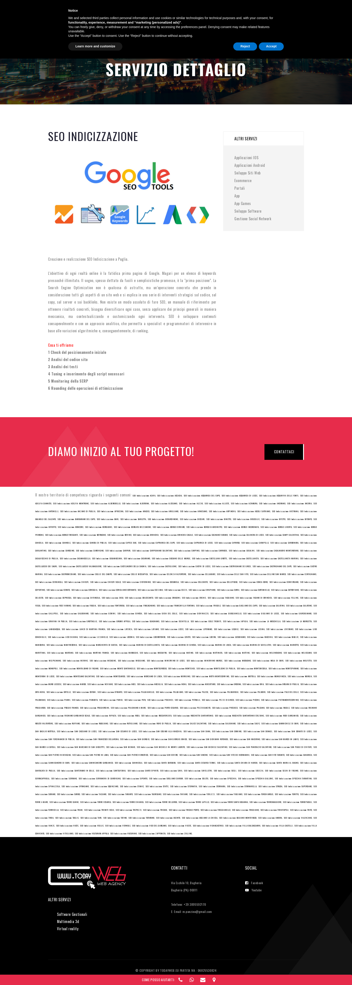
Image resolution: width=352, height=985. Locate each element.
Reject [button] (245, 972)
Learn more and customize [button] (95, 972)
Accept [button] (271, 972)
